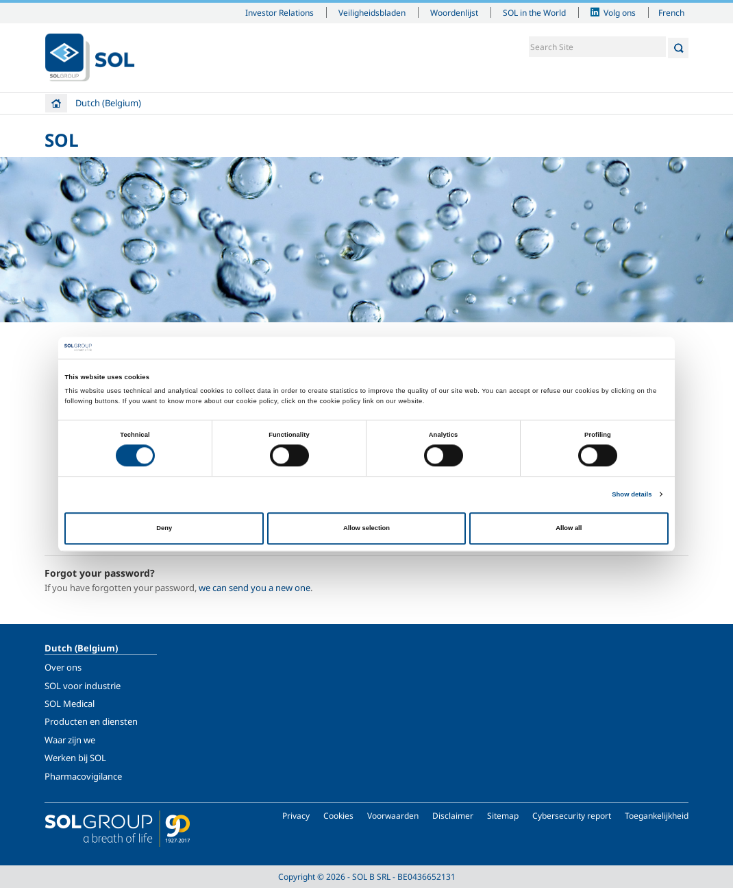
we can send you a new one (254, 587)
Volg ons (620, 12)
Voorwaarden (393, 815)
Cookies (338, 815)
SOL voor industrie (83, 686)
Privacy (296, 815)
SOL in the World (534, 12)
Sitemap (503, 815)
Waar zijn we (70, 740)
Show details (631, 494)
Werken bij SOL (75, 758)
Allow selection (366, 528)
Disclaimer (452, 815)
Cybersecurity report (571, 815)
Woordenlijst (454, 12)
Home (56, 103)
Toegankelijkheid (656, 815)
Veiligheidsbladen (372, 12)
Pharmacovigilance (83, 776)
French (671, 12)
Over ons (63, 667)
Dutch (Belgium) (108, 103)
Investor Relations (279, 12)
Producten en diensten (91, 721)
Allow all (569, 528)
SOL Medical (70, 703)
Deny (164, 528)
